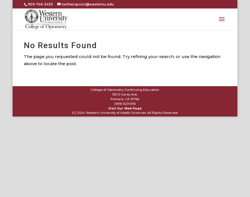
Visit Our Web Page (125, 108)
